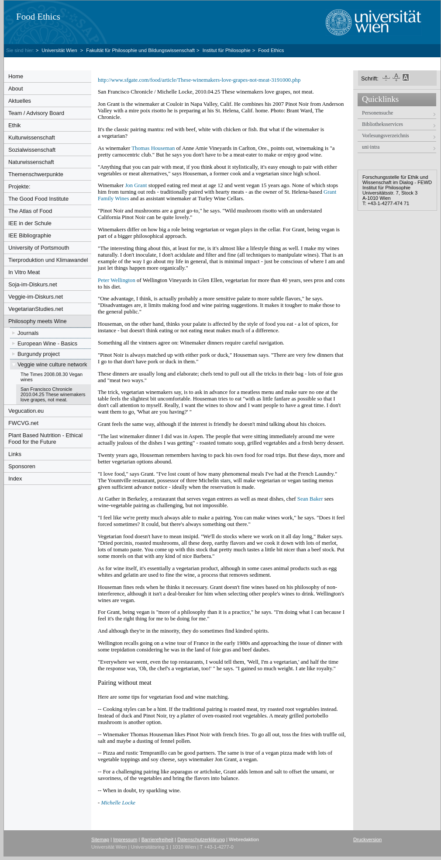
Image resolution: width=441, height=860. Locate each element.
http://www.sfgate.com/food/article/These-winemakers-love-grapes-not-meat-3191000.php (199, 80)
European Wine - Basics (47, 343)
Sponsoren (21, 466)
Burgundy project (38, 354)
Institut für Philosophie (227, 50)
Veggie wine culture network (52, 364)
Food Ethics (38, 16)
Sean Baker (310, 499)
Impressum (125, 839)
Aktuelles (19, 100)
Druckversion (367, 839)
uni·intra (370, 147)
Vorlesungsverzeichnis (385, 135)
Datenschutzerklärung (201, 839)
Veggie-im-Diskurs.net (35, 296)
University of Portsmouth (38, 247)
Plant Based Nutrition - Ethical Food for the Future (45, 438)
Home (15, 76)
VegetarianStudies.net (35, 309)
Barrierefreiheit (157, 839)
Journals (27, 333)
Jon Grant (136, 185)
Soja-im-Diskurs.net (32, 284)
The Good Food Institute (38, 198)
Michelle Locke (118, 803)
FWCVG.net (23, 423)
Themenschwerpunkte (35, 174)
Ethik (14, 125)
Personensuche (377, 113)
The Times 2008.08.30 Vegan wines (52, 377)
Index (15, 478)
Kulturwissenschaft (31, 137)
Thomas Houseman (153, 148)
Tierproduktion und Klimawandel (48, 260)
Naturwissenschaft (31, 162)
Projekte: (19, 186)
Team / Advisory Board (36, 113)
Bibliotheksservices (382, 124)
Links (14, 454)
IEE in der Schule (30, 223)
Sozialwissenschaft (31, 149)
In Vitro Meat (24, 272)
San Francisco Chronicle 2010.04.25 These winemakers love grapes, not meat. (53, 394)
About (15, 88)
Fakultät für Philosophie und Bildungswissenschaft (140, 50)
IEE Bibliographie (29, 235)
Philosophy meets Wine (37, 321)
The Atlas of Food (30, 211)
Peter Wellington (116, 280)
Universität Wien (60, 50)
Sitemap (100, 839)
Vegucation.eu (26, 410)
